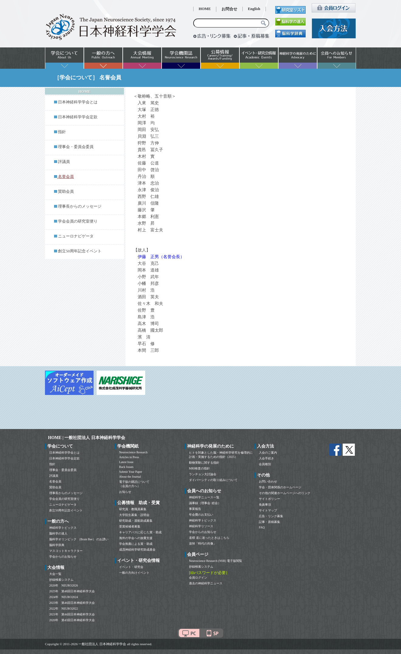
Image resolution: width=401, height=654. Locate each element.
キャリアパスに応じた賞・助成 (140, 532)
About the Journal (130, 476)
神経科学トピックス (63, 527)
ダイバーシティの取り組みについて (213, 480)
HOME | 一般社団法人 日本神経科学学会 (86, 437)
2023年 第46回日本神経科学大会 (72, 602)
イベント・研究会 (131, 567)
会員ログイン (198, 577)
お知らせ (125, 491)
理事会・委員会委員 (76, 147)
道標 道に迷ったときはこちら (209, 537)
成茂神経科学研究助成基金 (137, 549)
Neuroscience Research (133, 452)
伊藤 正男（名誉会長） (161, 256)
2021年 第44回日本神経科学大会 (72, 614)
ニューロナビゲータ (76, 236)
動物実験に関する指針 (204, 462)
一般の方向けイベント (134, 572)
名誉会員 (55, 481)
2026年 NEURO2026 (63, 585)
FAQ (262, 527)
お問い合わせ (268, 481)
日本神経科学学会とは (78, 102)
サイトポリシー (269, 498)
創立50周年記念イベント (79, 251)
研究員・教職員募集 (132, 509)
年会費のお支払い (201, 514)
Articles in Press (129, 457)
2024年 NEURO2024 (63, 597)
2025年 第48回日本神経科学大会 (72, 591)
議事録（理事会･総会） (205, 503)
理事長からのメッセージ (79, 206)
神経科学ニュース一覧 (204, 497)
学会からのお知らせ (63, 556)
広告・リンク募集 (271, 516)
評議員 (64, 162)
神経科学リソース (201, 526)
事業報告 (195, 508)
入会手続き (266, 458)
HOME (205, 9)
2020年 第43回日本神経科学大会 (72, 620)
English (254, 9)
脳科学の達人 (58, 533)
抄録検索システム (61, 579)
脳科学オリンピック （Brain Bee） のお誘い (78, 539)
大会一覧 (55, 574)
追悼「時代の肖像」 (202, 543)
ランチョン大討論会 (202, 474)
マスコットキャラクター (66, 550)
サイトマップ (268, 510)
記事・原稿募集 (269, 522)
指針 (62, 132)
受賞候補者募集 (129, 526)
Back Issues (126, 467)
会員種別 (265, 464)
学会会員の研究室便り (78, 221)
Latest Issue (126, 462)
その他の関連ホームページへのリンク (284, 493)
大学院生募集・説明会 (134, 515)
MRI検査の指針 (199, 468)
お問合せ (229, 9)
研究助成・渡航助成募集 (136, 520)
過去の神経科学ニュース (205, 583)
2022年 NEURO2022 (63, 608)
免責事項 (265, 504)
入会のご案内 (268, 452)
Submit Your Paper (130, 471)
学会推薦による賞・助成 (136, 543)
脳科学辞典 (56, 545)
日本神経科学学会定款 (78, 117)
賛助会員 (66, 191)
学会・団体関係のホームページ (280, 487)
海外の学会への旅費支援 (136, 538)
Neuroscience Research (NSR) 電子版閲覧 (215, 560)
